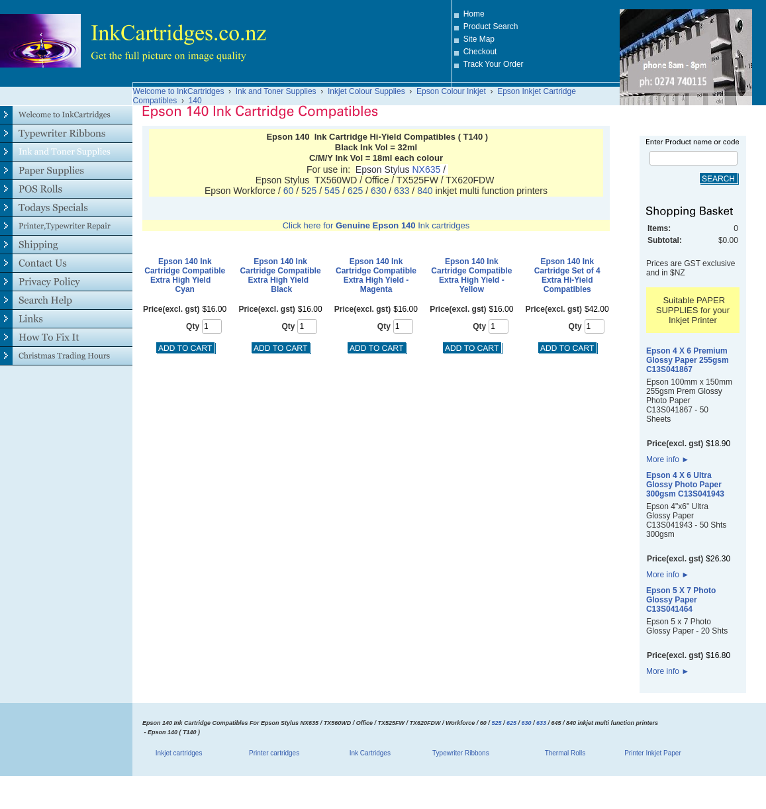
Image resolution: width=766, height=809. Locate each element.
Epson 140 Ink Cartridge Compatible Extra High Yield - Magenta (376, 275)
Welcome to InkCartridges (178, 91)
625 (355, 190)
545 (333, 190)
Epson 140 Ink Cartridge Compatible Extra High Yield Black (280, 275)
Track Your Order (493, 64)
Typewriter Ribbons (460, 753)
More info (667, 459)
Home (474, 14)
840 (426, 190)
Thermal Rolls (565, 753)
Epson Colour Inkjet (451, 91)
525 (308, 190)
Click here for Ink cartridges (376, 225)
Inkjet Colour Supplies (366, 91)
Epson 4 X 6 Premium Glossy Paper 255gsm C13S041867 (687, 360)
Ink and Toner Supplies (276, 91)
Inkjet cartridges (179, 753)
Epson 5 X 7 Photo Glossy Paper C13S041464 (681, 600)
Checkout (480, 51)
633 (403, 190)
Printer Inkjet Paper (652, 753)
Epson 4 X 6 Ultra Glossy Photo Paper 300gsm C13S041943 (685, 485)
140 (195, 100)
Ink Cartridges (370, 753)
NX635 (426, 169)
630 (378, 190)
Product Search (490, 26)
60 (289, 190)
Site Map (479, 39)
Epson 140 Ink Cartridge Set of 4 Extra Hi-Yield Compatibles (567, 275)
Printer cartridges (274, 753)
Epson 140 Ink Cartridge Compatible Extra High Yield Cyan (184, 275)
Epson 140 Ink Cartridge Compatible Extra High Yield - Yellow (471, 275)
